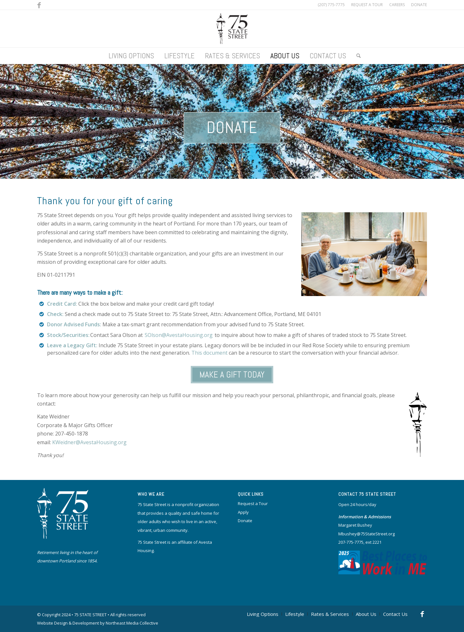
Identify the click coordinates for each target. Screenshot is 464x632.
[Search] (356, 56)
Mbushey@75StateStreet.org (366, 534)
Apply (243, 512)
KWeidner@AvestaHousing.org (89, 442)
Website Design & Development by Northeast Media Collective (97, 623)
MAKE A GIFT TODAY (232, 374)
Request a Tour (253, 503)
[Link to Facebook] (39, 5)
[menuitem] (367, 4)
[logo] (232, 28)
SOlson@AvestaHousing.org (179, 335)
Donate (232, 127)
